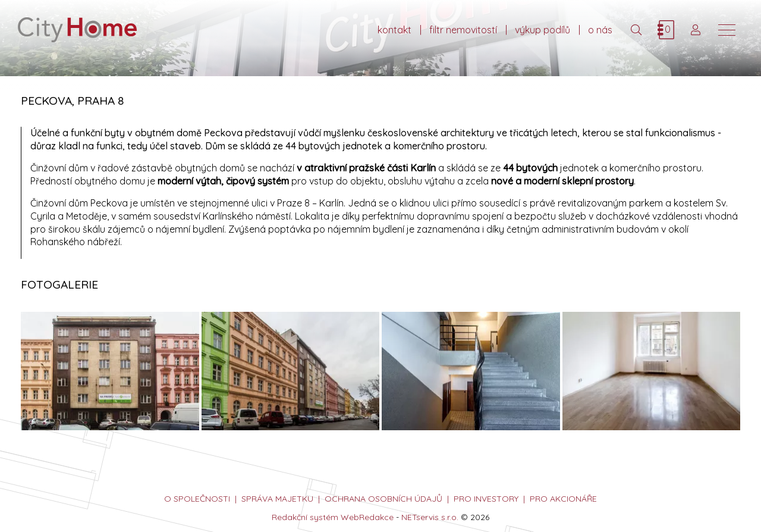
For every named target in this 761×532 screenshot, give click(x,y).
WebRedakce (367, 517)
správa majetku (277, 498)
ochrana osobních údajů (383, 498)
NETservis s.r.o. (429, 517)
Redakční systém (305, 517)
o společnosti (197, 498)
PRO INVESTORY (486, 498)
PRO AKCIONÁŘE (563, 498)
